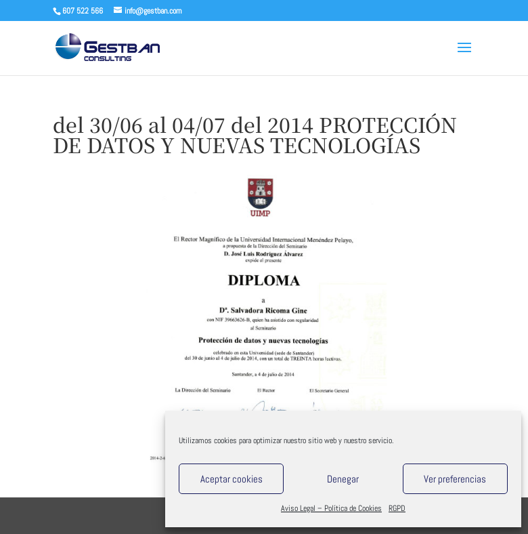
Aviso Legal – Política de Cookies (331, 508)
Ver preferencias (455, 478)
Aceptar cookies (231, 478)
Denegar (343, 478)
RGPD (397, 508)
